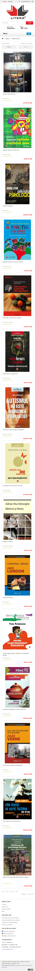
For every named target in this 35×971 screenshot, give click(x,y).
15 (26, 47)
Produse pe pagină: (26, 43)
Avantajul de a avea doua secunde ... (13, 485)
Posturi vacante (6, 909)
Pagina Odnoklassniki (9, 936)
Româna (5, 1)
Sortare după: (6, 43)
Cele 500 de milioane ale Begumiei (13, 765)
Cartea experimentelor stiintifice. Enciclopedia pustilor (16, 654)
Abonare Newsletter (9, 931)
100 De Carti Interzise (9, 94)
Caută (29, 23)
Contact (4, 904)
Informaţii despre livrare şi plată (11, 920)
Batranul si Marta (8, 541)
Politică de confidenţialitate (9, 922)
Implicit (9, 47)
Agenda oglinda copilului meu (11, 150)
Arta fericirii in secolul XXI (10, 373)
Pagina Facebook (8, 933)
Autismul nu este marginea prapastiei (13, 429)
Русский (10, 1)
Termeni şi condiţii (7, 924)
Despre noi (5, 906)
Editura (7, 38)
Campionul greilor (8, 597)
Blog (3, 911)
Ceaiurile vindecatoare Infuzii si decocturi (14, 709)
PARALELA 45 (16, 38)
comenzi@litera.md (25, 1)
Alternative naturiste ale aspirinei (12, 317)
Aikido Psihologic (8, 206)
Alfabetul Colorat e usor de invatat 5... (13, 262)
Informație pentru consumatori (10, 918)
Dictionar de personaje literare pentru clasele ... (16, 877)
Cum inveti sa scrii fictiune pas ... (12, 821)
